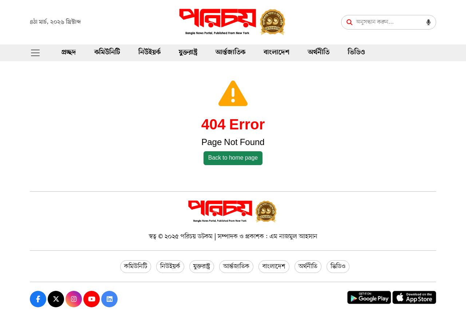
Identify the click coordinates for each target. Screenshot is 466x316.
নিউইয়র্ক (149, 52)
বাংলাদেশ (276, 52)
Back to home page (233, 158)
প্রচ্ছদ (69, 52)
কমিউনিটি (107, 52)
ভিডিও (356, 52)
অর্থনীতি (318, 52)
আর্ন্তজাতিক (230, 52)
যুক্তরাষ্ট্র (188, 52)
